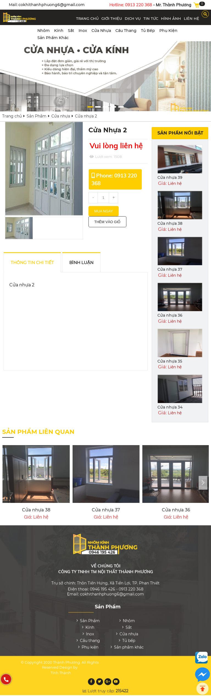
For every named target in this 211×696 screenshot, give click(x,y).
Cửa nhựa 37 (169, 269)
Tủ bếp (148, 30)
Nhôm (43, 30)
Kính (58, 30)
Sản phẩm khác (53, 37)
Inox (83, 30)
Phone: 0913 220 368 (114, 179)
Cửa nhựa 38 (169, 223)
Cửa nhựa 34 (169, 407)
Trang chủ (12, 116)
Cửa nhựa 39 (169, 177)
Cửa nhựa (101, 30)
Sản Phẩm (36, 116)
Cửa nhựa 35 (169, 361)
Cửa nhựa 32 (96, 510)
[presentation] (203, 483)
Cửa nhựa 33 (27, 510)
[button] (166, 107)
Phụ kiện (168, 30)
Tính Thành (61, 669)
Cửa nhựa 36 (169, 315)
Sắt (71, 30)
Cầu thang (126, 30)
